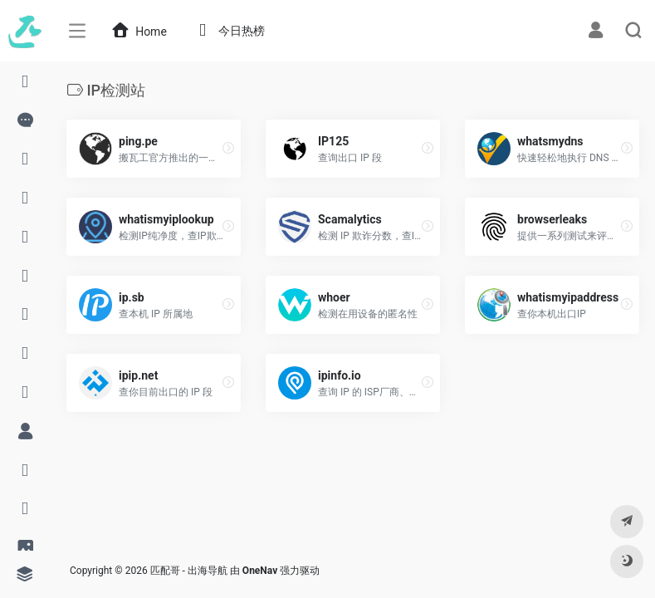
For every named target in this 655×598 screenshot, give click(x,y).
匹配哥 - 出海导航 (188, 570)
